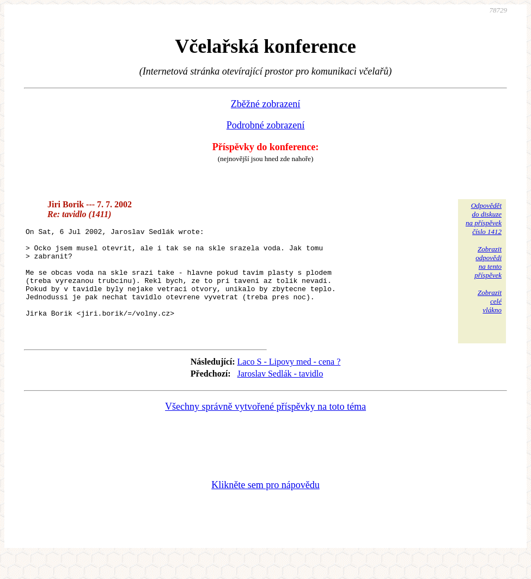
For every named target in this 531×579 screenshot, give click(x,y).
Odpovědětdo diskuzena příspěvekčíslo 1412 (484, 218)
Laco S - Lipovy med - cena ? (289, 382)
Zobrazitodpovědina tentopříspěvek (488, 262)
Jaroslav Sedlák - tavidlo (280, 394)
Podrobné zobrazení (265, 125)
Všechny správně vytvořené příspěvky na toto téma (265, 427)
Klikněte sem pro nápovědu (265, 506)
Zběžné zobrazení (265, 103)
